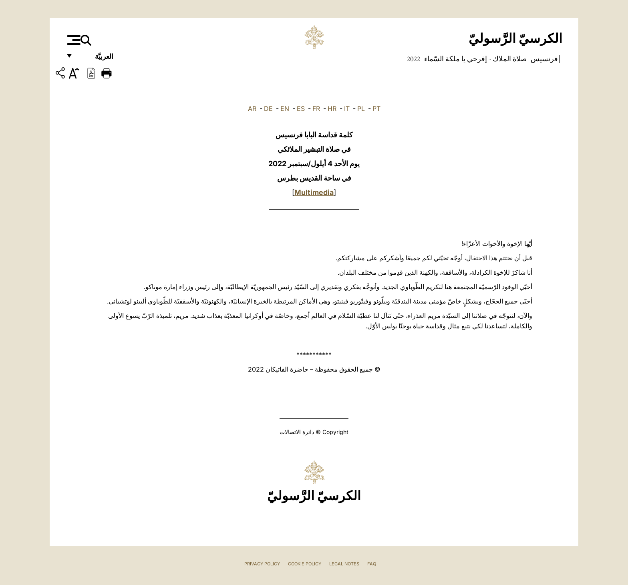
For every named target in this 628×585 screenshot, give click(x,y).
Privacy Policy (262, 564)
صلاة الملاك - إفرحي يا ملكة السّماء (475, 58)
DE (268, 109)
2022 (413, 58)
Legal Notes (344, 564)
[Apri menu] (73, 40)
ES (301, 109)
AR (252, 109)
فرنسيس (543, 58)
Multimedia (314, 192)
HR (332, 109)
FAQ (371, 564)
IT (347, 109)
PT (376, 109)
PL (361, 109)
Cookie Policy (304, 564)
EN (284, 109)
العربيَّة (95, 59)
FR (316, 109)
